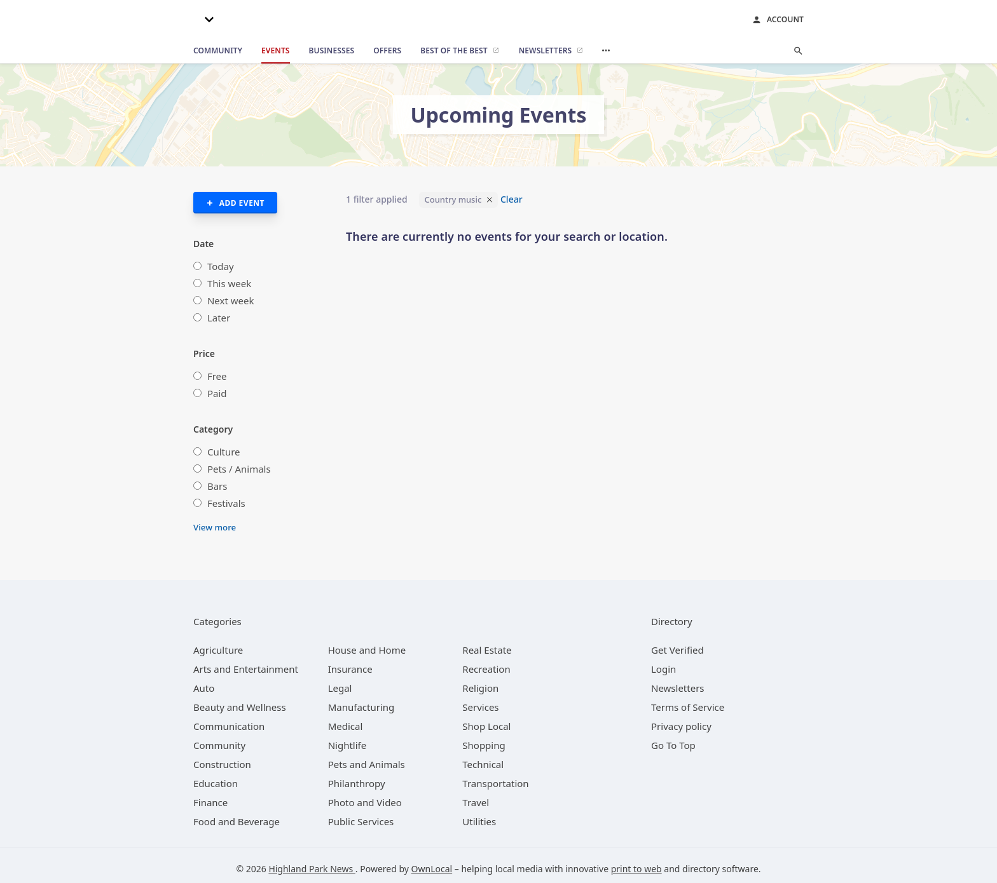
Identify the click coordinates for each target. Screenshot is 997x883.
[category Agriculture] (218, 650)
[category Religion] (480, 688)
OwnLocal (432, 869)
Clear (511, 199)
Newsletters (678, 688)
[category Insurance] (350, 669)
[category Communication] (229, 726)
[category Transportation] (495, 783)
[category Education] (215, 783)
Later (218, 317)
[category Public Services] (361, 821)
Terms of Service (687, 707)
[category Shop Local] (486, 726)
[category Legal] (340, 688)
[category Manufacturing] (361, 707)
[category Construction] (222, 764)
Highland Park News (311, 869)
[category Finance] (210, 802)
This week (229, 283)
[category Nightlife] (347, 745)
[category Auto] (203, 688)
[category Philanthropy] (356, 783)
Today (220, 266)
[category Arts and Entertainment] (245, 669)
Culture (223, 451)
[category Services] (480, 707)
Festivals (226, 503)
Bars (217, 486)
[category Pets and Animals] (366, 764)
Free (217, 376)
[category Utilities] (479, 821)
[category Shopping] (483, 745)
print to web (636, 869)
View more (214, 527)
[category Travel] (475, 802)
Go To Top (673, 745)
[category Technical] (483, 764)
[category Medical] (345, 726)
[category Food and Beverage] (236, 821)
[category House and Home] (367, 650)
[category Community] (219, 745)
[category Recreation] (486, 669)
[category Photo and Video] (365, 802)
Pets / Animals (239, 468)
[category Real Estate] (486, 650)
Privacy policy (681, 726)
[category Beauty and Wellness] (239, 707)
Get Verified (677, 650)
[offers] (387, 51)
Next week (230, 300)
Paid (217, 393)
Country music (452, 199)
